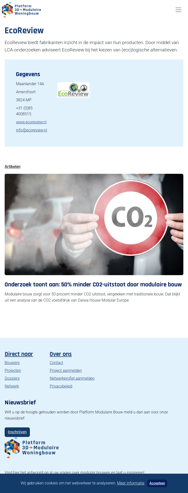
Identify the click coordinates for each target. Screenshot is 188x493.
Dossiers (12, 378)
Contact (56, 362)
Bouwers (12, 362)
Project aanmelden (66, 370)
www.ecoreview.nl (31, 122)
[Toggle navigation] (178, 9)
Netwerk (12, 386)
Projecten (13, 370)
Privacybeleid (61, 386)
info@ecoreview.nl (31, 130)
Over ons (61, 354)
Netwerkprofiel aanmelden (72, 378)
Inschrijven (17, 432)
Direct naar (19, 354)
